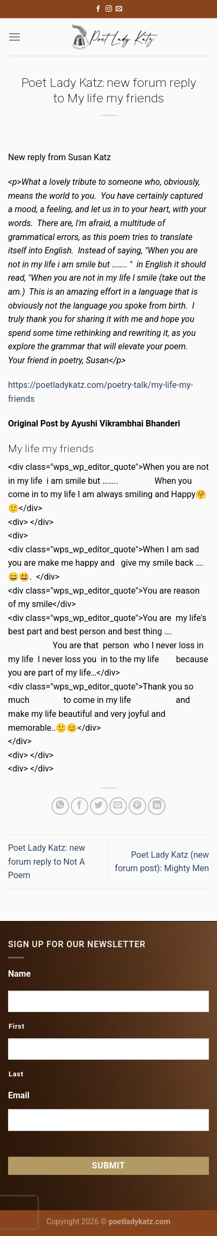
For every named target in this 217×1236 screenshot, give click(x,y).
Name (19, 974)
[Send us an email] (119, 9)
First (17, 1026)
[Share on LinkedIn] (157, 806)
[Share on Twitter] (99, 806)
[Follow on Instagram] (109, 9)
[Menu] (14, 37)
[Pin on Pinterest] (137, 806)
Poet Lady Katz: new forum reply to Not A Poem (46, 861)
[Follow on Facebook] (98, 9)
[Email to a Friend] (118, 806)
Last (16, 1074)
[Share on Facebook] (79, 806)
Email (18, 1095)
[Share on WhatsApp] (60, 806)
